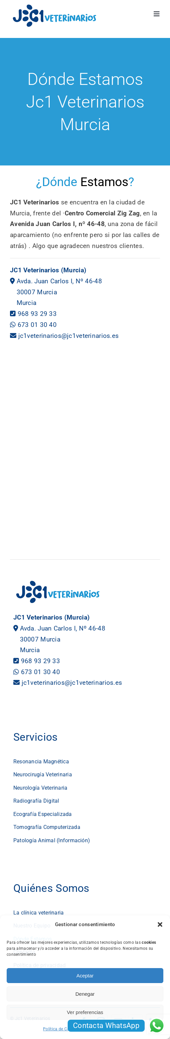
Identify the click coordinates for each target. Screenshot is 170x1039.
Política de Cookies (61, 1029)
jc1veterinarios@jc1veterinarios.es (68, 336)
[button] (160, 924)
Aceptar (85, 975)
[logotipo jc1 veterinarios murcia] (54, 6)
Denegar (85, 994)
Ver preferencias (85, 1012)
